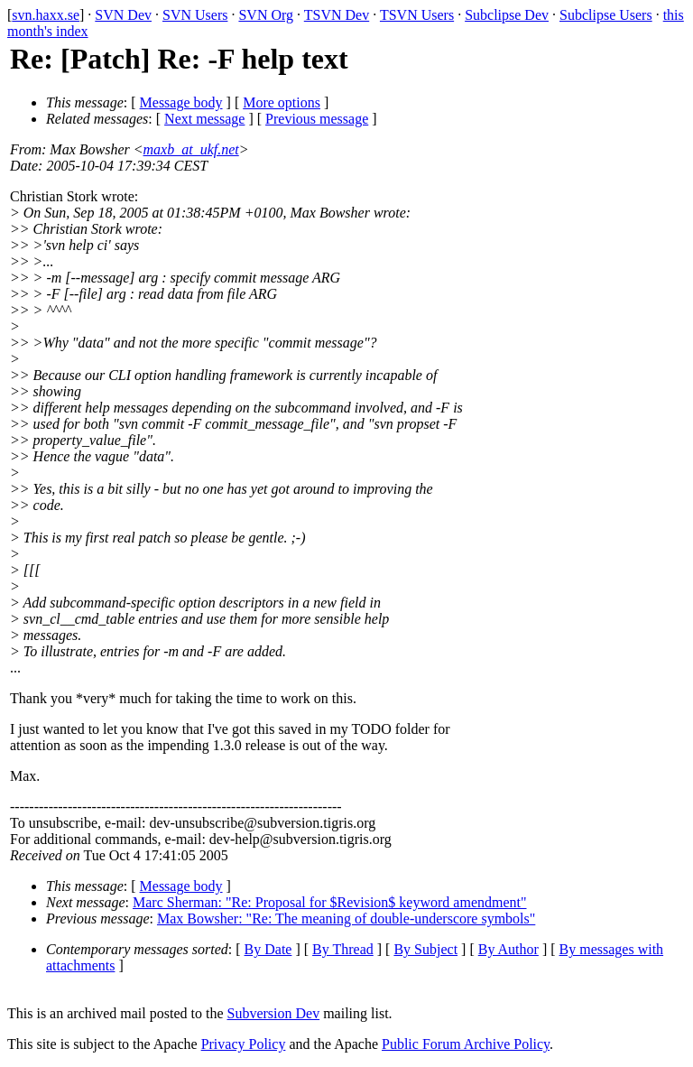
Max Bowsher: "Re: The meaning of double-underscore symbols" (346, 918)
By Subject (425, 949)
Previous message (316, 118)
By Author (508, 949)
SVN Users (194, 15)
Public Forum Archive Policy (466, 1044)
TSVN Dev (336, 15)
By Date (268, 949)
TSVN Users (417, 15)
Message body (181, 102)
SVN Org (265, 15)
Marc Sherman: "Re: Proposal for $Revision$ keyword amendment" (330, 902)
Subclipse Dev (507, 15)
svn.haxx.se (45, 15)
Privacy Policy (243, 1044)
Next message (204, 118)
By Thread (343, 949)
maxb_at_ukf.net (191, 149)
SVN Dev (123, 15)
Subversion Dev (273, 1013)
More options (281, 102)
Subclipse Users (605, 15)
